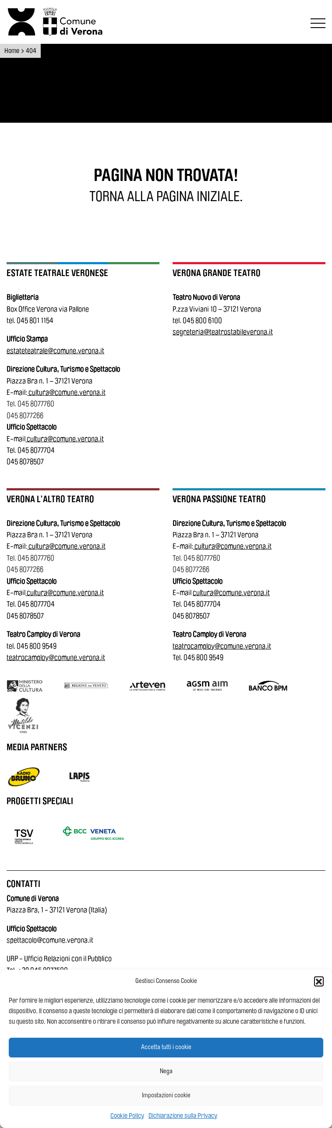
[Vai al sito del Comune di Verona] (74, 21)
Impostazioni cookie (166, 1095)
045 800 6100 (202, 320)
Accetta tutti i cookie (166, 1047)
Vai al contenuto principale (9, 1)
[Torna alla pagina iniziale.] (166, 196)
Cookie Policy (127, 1115)
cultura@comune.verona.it (67, 392)
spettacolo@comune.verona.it (50, 940)
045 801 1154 (35, 320)
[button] (318, 981)
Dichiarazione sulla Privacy (182, 1115)
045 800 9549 (37, 646)
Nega (166, 1071)
